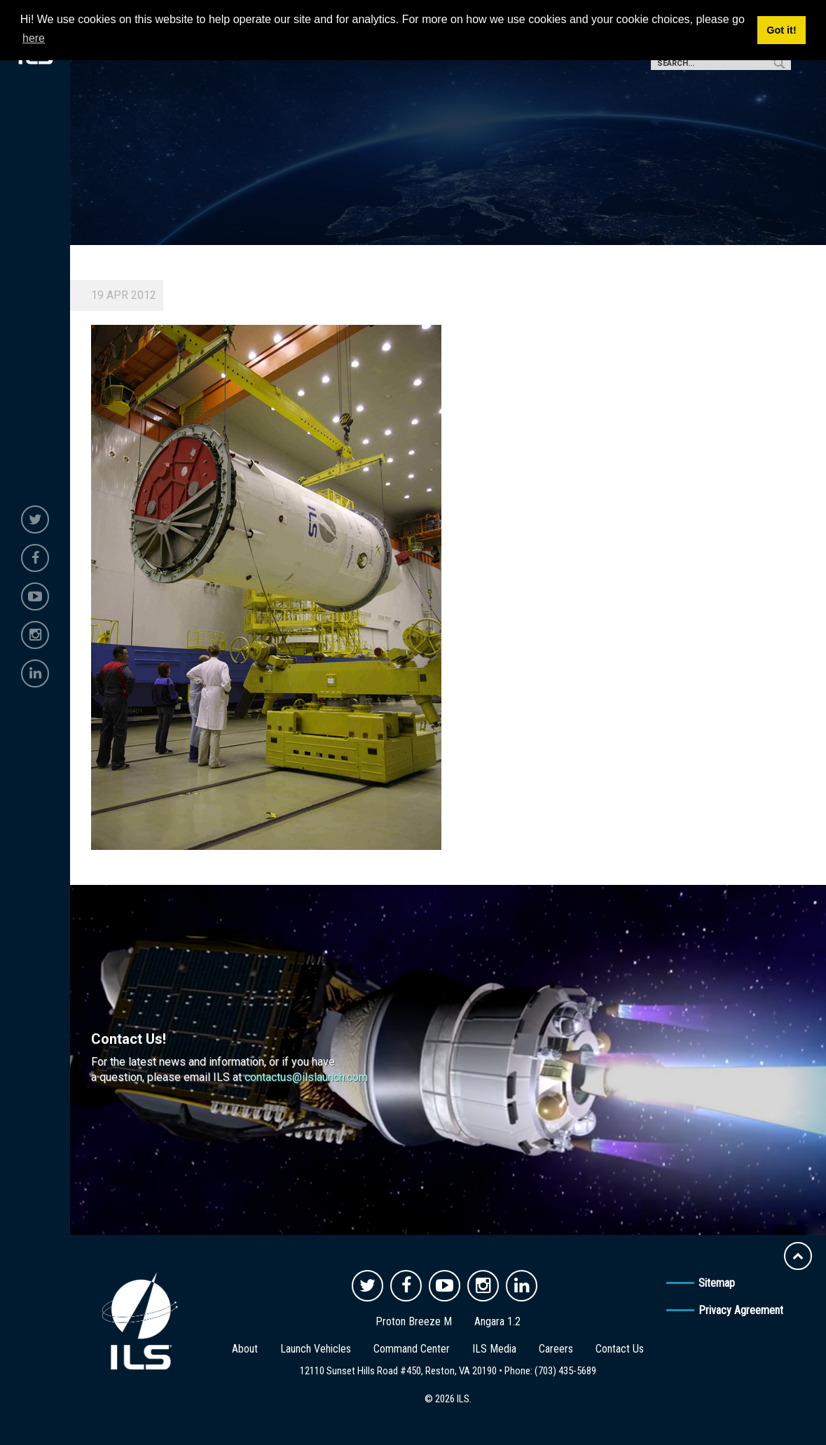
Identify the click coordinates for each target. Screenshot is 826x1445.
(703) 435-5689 (565, 1370)
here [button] (33, 38)
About (245, 1348)
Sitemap (716, 1283)
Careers (556, 1348)
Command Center (411, 1348)
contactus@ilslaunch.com (306, 1077)
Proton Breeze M (414, 1321)
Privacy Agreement (740, 1310)
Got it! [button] (781, 30)
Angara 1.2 (497, 1321)
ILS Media (494, 1348)
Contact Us (620, 1348)
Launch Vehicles (315, 1348)
